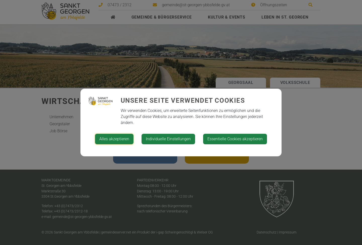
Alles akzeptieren (114, 139)
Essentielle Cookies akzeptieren (235, 139)
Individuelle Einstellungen (168, 139)
